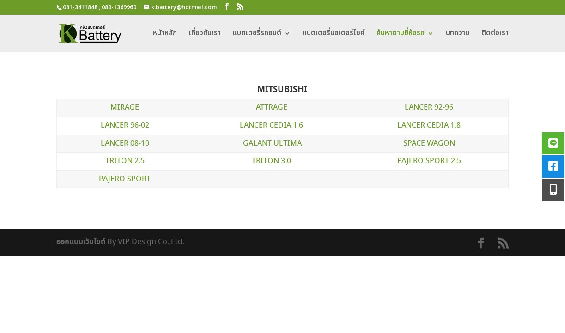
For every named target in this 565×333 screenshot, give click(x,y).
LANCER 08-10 (125, 143)
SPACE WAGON (429, 143)
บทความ (457, 34)
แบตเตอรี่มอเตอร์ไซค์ (334, 34)
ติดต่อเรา (495, 34)
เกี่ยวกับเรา (205, 34)
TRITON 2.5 (125, 161)
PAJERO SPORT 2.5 (429, 161)
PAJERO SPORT (125, 179)
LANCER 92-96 (429, 107)
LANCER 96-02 (125, 125)
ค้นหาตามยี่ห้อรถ (401, 34)
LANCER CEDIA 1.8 (429, 125)
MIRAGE (124, 107)
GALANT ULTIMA (272, 143)
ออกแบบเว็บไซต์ (80, 241)
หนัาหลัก (165, 34)
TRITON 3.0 (271, 161)
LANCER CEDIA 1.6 (271, 125)
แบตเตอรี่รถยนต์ (257, 34)
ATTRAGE (271, 107)
